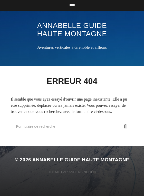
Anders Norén (82, 172)
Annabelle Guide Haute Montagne (72, 30)
